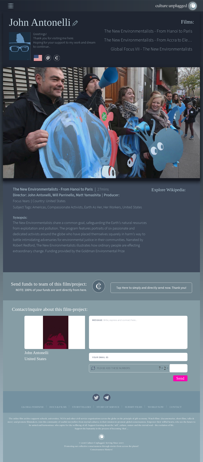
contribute (57, 58)
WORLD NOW (156, 406)
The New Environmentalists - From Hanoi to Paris (148, 31)
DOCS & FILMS (58, 406)
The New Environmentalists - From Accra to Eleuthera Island (148, 40)
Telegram (107, 397)
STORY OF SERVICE (108, 406)
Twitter (96, 397)
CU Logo (101, 437)
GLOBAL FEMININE (32, 406)
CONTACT (176, 406)
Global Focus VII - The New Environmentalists (151, 49)
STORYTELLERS (81, 406)
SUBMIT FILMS (133, 406)
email (48, 58)
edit (75, 23)
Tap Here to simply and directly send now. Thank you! (151, 288)
